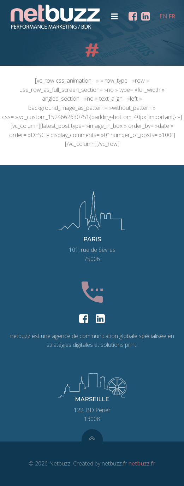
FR (172, 16)
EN (163, 16)
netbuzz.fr (141, 463)
